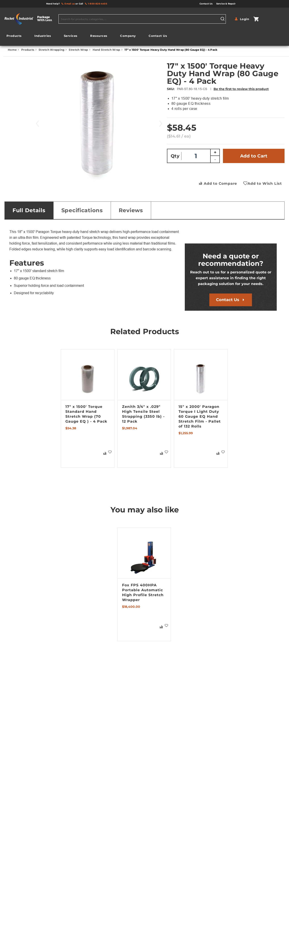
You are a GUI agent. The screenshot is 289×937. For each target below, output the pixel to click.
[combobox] (142, 19)
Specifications (82, 210)
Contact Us (227, 299)
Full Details (29, 210)
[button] (110, 452)
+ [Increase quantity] (215, 152)
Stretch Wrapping (52, 49)
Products (28, 49)
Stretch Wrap (79, 49)
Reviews (131, 210)
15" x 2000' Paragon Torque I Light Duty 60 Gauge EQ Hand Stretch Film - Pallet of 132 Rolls (200, 416)
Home (12, 49)
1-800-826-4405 (97, 3)
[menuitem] (14, 36)
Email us (69, 3)
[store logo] (30, 19)
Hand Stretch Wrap (107, 49)
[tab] (29, 210)
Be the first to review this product (241, 89)
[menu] (86, 37)
